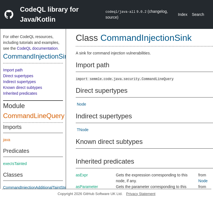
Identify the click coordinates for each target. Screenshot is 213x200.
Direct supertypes (18, 76)
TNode (82, 130)
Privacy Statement (141, 194)
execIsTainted (15, 163)
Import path (13, 70)
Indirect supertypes (19, 81)
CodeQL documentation (37, 48)
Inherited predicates (20, 93)
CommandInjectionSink (37, 56)
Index (182, 14)
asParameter (87, 186)
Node (81, 104)
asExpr (82, 175)
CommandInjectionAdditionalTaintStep (36, 187)
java (6, 140)
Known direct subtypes (22, 87)
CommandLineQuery (33, 115)
